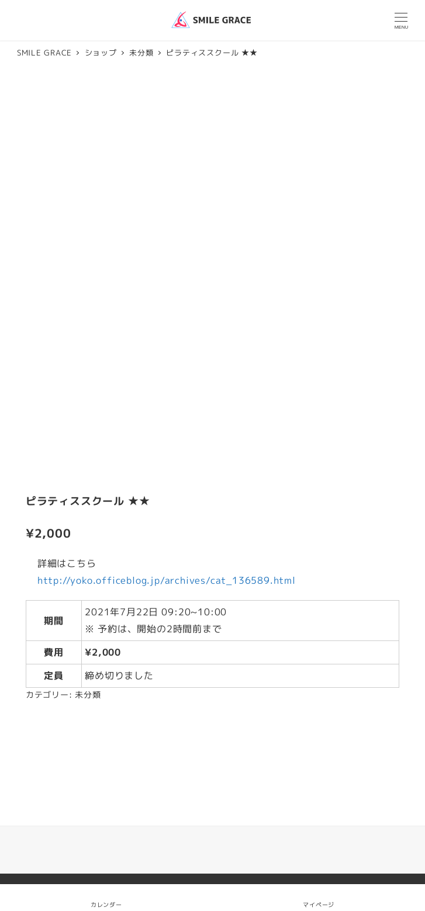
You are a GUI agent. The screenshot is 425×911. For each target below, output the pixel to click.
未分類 (88, 695)
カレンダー (106, 904)
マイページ (318, 897)
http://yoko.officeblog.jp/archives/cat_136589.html (166, 580)
